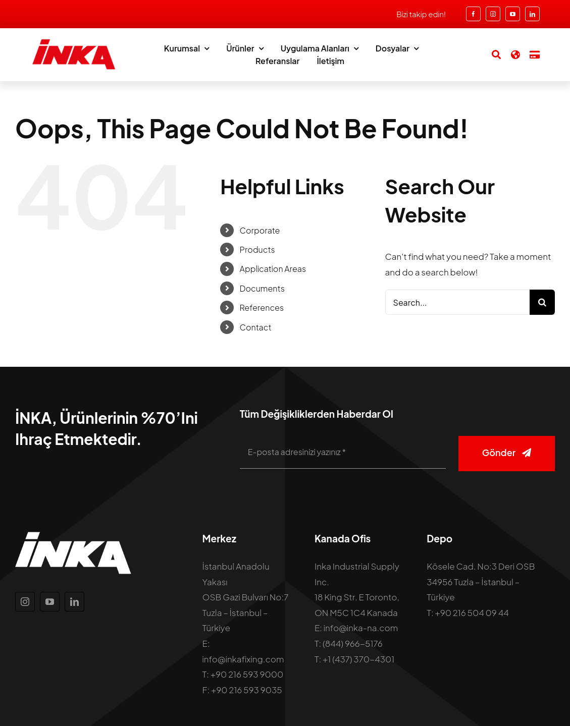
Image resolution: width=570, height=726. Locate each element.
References (262, 307)
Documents (262, 288)
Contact (256, 327)
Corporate (260, 230)
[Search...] (457, 302)
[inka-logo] (73, 42)
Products (257, 249)
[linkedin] (532, 14)
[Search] (491, 54)
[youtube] (512, 14)
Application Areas (273, 268)
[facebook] (473, 14)
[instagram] (493, 14)
